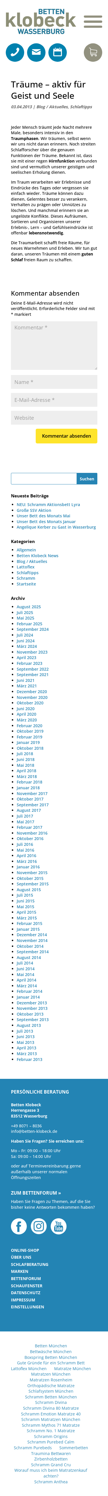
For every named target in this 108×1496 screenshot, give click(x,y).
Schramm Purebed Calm (50, 1442)
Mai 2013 (25, 1042)
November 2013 (32, 1008)
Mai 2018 (25, 765)
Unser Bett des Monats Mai (43, 515)
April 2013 (26, 1048)
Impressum (23, 1300)
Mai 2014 (25, 974)
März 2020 (27, 720)
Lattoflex (26, 567)
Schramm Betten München (51, 1397)
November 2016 (32, 833)
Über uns (21, 1257)
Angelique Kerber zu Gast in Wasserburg (56, 527)
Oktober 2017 (30, 799)
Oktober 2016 (30, 838)
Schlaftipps (81, 106)
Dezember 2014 (32, 934)
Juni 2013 (26, 1036)
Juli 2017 (25, 816)
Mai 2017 (25, 822)
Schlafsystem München (51, 1391)
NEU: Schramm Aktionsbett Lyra (48, 504)
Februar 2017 (29, 827)
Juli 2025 (25, 612)
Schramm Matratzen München (50, 1419)
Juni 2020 (26, 708)
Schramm (26, 578)
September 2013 (33, 1019)
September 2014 (33, 951)
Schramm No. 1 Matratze (51, 1430)
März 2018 (27, 776)
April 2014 (26, 980)
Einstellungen (27, 1307)
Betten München (51, 1345)
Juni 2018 (26, 759)
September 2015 (33, 884)
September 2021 (33, 674)
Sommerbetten (73, 1447)
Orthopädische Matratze (51, 1385)
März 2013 (27, 1053)
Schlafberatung (29, 1264)
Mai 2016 (25, 850)
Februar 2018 (29, 782)
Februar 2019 (29, 737)
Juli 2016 (25, 844)
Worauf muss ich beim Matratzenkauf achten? (50, 1473)
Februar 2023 (29, 663)
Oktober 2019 (30, 731)
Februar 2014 (29, 991)
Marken (19, 1271)
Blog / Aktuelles (52, 106)
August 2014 (29, 957)
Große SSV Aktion (34, 510)
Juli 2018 (25, 753)
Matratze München (72, 1368)
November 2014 (32, 940)
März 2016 (27, 861)
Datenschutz (25, 1292)
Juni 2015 (26, 901)
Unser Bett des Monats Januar (46, 521)
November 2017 (32, 793)
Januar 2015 (28, 929)
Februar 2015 (29, 923)
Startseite (26, 584)
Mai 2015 (25, 906)
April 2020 (26, 714)
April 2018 (26, 770)
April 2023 (26, 657)
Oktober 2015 (30, 878)
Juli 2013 (25, 1031)
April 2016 (26, 855)
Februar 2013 (29, 1059)
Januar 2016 (28, 867)
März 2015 (27, 918)
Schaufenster (26, 1285)
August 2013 (29, 1025)
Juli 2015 (25, 895)
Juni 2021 (26, 680)
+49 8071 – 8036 (26, 1125)
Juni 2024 (26, 640)
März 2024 (27, 646)
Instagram (39, 1226)
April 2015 (26, 912)
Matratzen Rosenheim (51, 1380)
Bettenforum (26, 1278)
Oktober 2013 (30, 1014)
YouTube (59, 1226)
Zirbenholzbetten (51, 1459)
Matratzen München (51, 1374)
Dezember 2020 (32, 691)
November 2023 (32, 652)
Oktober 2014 (30, 946)
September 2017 (33, 804)
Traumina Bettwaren (51, 1453)
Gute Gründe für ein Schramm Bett (51, 1363)
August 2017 (29, 810)
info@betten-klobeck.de (34, 1131)
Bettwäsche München (51, 1351)
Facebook (19, 1226)
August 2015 (29, 889)
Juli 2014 (25, 963)
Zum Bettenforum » (36, 1193)
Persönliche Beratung (40, 1092)
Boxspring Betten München (50, 1357)
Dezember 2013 (32, 1003)
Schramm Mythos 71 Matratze (51, 1425)
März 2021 (27, 686)
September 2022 (33, 669)
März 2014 (27, 985)
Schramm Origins (51, 1436)
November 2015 (32, 872)
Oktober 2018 (30, 748)
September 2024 (33, 629)
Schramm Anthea (51, 1481)
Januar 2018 (28, 787)
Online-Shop (25, 1250)
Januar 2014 (28, 997)
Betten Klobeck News (37, 555)
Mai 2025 (25, 618)
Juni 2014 (26, 968)
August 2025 (29, 606)
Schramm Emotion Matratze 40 (51, 1414)
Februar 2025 (29, 623)
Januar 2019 (28, 742)
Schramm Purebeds (33, 1447)
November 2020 (32, 697)
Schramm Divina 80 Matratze (51, 1408)
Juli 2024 (25, 635)
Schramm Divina (51, 1402)
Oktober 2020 (30, 703)
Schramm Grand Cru (51, 1464)
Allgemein (26, 550)
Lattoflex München (29, 1368)
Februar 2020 (29, 725)
